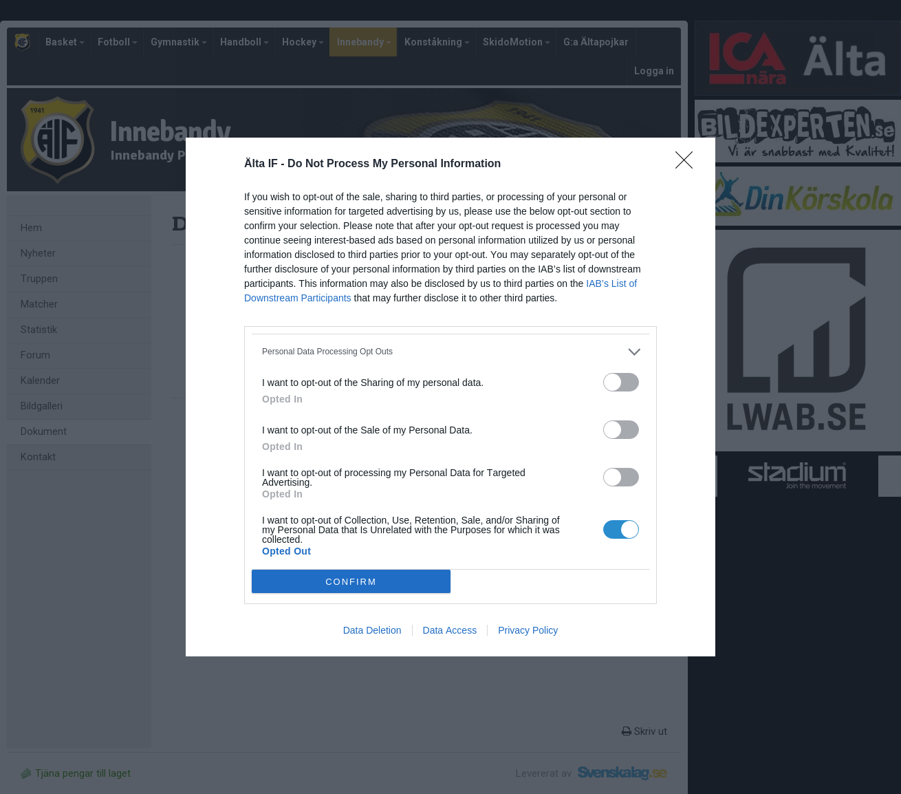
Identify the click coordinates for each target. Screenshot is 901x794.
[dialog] (450, 397)
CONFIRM (351, 582)
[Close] (688, 164)
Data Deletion (372, 630)
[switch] (621, 382)
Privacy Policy (528, 630)
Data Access (450, 630)
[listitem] (450, 352)
